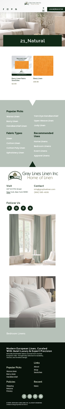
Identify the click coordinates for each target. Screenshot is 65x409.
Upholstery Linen (15, 152)
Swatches (38, 372)
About (36, 366)
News (36, 386)
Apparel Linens (42, 155)
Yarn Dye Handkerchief (46, 115)
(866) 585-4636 (41, 192)
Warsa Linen (13, 116)
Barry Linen (12, 121)
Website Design (11, 404)
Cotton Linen (13, 143)
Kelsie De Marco (23, 404)
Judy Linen (39, 125)
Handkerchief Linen (16, 126)
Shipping (10, 386)
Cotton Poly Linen (15, 147)
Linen (9, 138)
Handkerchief (12, 377)
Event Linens (40, 150)
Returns (9, 388)
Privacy (9, 391)
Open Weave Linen (44, 120)
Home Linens (40, 141)
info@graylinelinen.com (44, 189)
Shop (36, 370)
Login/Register (56, 9)
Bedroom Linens (42, 146)
